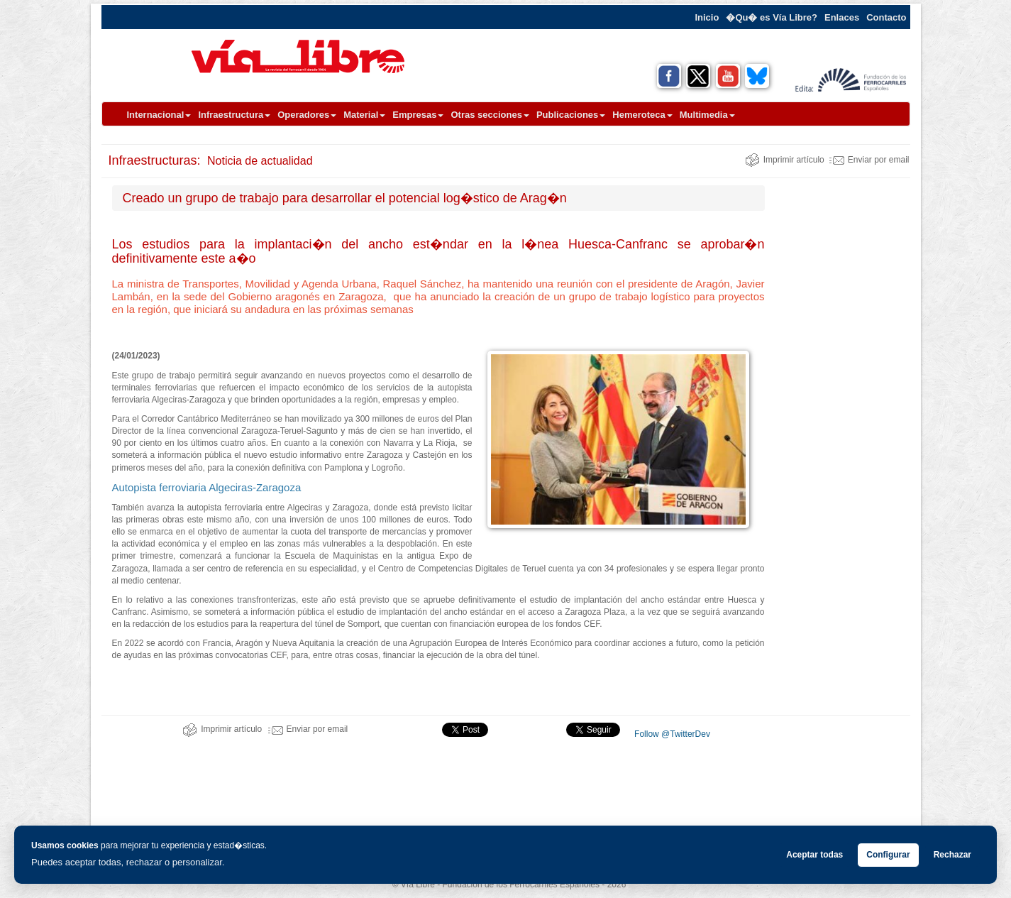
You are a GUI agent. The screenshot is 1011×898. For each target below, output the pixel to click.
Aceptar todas (814, 855)
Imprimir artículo (784, 160)
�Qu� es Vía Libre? (771, 17)
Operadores (306, 114)
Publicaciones (570, 114)
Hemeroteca (642, 114)
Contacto (886, 17)
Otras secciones (490, 114)
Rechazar (952, 855)
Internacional (159, 114)
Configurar (888, 855)
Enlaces (841, 17)
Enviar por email (869, 160)
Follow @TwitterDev (671, 734)
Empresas (417, 114)
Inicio (707, 17)
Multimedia (707, 114)
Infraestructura (234, 114)
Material (364, 114)
